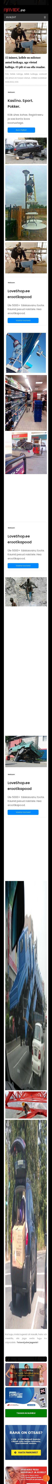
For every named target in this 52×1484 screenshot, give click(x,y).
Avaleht (11, 17)
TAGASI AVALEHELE (26, 1413)
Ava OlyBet (21, 130)
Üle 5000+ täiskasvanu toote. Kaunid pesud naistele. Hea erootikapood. (26, 309)
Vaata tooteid (23, 320)
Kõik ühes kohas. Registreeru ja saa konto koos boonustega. (25, 119)
